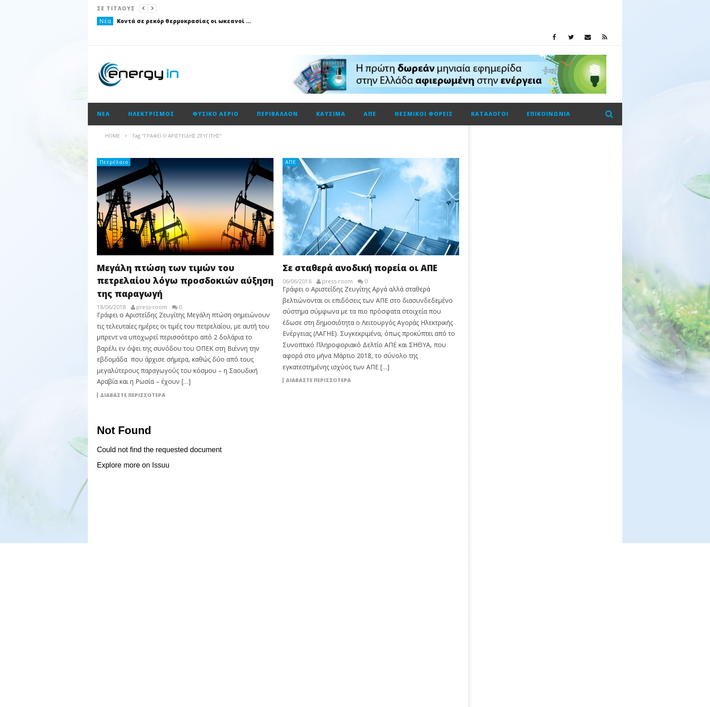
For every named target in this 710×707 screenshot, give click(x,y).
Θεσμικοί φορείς (423, 114)
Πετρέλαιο (114, 161)
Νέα (105, 21)
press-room (151, 307)
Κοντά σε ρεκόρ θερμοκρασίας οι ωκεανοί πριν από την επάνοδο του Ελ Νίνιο (185, 21)
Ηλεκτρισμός (151, 114)
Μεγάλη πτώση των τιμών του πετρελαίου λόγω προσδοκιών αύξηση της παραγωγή (185, 281)
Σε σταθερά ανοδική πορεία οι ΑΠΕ (360, 268)
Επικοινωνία (549, 114)
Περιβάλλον (277, 114)
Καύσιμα (330, 114)
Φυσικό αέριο (215, 114)
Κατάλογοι (490, 114)
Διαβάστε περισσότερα (132, 395)
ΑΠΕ (370, 114)
